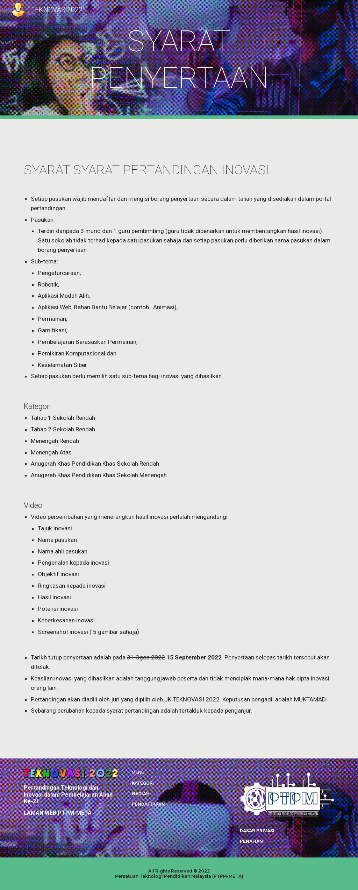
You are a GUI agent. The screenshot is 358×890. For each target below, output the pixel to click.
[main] (179, 59)
